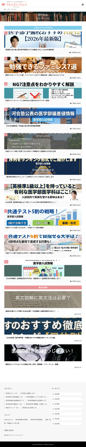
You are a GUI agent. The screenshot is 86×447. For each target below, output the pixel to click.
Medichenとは (8, 419)
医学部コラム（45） (12, 393)
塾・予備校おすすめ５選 (11, 423)
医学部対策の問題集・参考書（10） (37, 404)
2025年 (57, 399)
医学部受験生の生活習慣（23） (37, 400)
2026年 (57, 394)
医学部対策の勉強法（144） (14, 404)
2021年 (57, 419)
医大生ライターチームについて (13, 435)
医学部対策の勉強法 (36, 419)
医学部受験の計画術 (22, 419)
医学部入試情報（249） (28, 393)
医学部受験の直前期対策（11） (15, 400)
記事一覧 (48, 419)
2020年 (57, 423)
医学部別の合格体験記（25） (15, 397)
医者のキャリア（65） (12, 407)
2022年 (57, 414)
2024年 (57, 404)
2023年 (57, 409)
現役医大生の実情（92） (30, 407)
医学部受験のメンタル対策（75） (37, 397)
